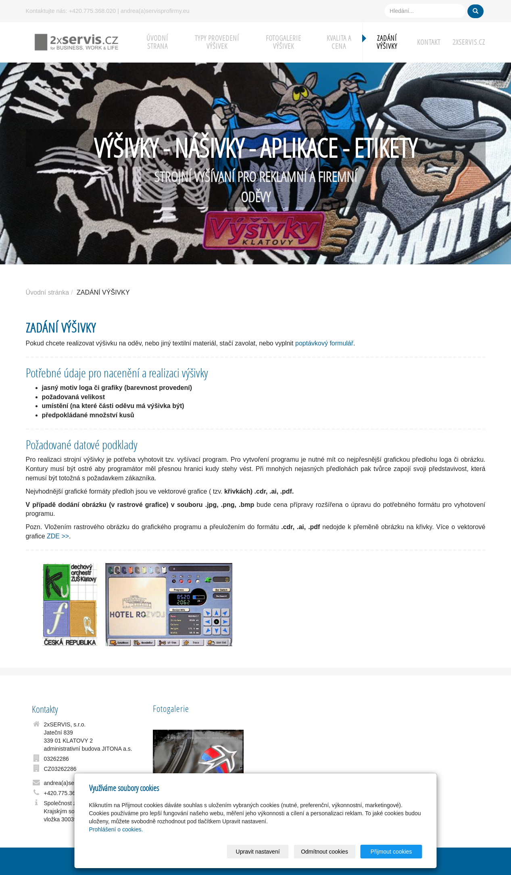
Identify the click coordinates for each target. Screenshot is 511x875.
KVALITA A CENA (339, 42)
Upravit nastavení (258, 851)
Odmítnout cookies (324, 851)
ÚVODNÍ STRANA (157, 42)
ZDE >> (58, 536)
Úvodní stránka (47, 292)
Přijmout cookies (391, 851)
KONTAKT (428, 42)
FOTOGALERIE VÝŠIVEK (283, 42)
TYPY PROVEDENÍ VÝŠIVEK (217, 42)
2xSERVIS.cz (469, 42)
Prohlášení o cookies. (116, 829)
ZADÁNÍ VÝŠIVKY (387, 42)
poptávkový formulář (324, 343)
